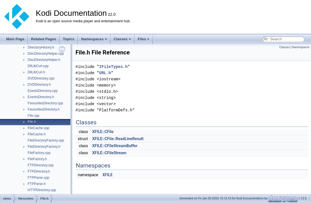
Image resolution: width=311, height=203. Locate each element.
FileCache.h (37, 134)
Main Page (15, 39)
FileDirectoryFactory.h (44, 147)
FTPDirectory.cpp (41, 165)
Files (144, 39)
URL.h (105, 73)
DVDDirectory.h (39, 85)
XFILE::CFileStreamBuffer (114, 146)
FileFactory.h (37, 159)
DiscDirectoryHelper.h (44, 60)
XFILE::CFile (103, 131)
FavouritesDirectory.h (43, 109)
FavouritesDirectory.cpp (45, 103)
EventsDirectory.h (41, 97)
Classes (122, 39)
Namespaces (94, 39)
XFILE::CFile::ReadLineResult (117, 138)
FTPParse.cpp (38, 178)
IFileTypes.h (113, 66)
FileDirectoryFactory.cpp (46, 140)
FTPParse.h (37, 184)
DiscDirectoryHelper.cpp (46, 54)
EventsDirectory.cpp (42, 91)
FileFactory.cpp (39, 153)
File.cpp (33, 116)
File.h (32, 122)
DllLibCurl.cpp (38, 66)
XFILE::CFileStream (109, 153)
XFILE (107, 175)
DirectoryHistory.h (41, 47)
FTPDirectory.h (39, 171)
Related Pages (43, 39)
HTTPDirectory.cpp (42, 190)
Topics (68, 39)
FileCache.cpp (38, 128)
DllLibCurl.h (36, 72)
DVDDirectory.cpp (41, 78)
